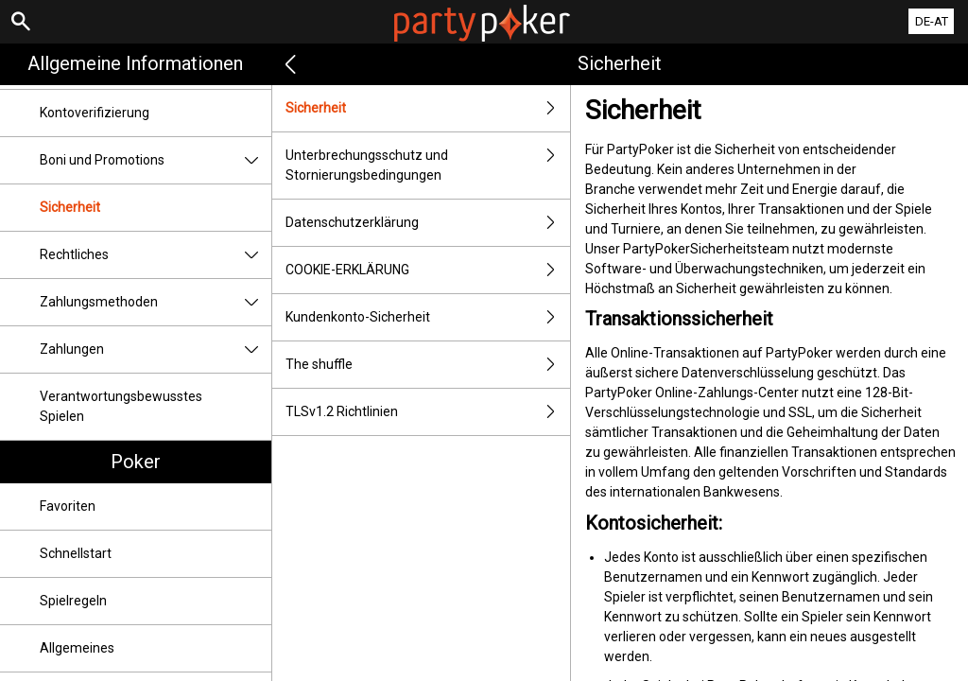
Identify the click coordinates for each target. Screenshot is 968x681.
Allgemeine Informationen (135, 63)
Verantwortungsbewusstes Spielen (121, 406)
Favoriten (67, 506)
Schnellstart (76, 553)
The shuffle (428, 364)
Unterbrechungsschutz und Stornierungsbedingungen (428, 165)
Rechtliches (155, 255)
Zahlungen (155, 349)
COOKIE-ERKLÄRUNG (428, 270)
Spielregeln (73, 600)
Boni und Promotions (155, 160)
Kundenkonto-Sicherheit (428, 317)
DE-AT (931, 21)
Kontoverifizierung (94, 112)
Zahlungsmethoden (155, 302)
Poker (136, 461)
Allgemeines (77, 647)
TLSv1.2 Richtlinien (428, 412)
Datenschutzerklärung (428, 223)
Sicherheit (70, 207)
